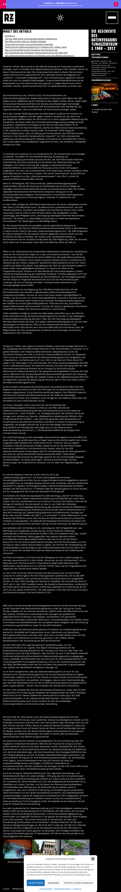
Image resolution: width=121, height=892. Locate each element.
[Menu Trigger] (112, 18)
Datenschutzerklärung (62, 889)
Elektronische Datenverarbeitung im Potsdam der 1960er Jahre (36, 47)
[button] (92, 858)
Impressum (77, 889)
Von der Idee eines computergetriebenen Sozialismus (31, 38)
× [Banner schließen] (116, 4)
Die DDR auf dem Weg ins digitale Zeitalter (25, 41)
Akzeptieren (35, 883)
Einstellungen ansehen (78, 883)
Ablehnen (53, 883)
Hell (60, 15)
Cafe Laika (96, 14)
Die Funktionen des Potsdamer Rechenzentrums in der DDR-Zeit (36, 52)
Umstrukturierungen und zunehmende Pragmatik (29, 44)
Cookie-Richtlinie (46, 889)
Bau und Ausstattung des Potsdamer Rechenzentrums (31, 50)
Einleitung (10, 36)
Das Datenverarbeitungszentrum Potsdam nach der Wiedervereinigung (39, 55)
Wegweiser (77, 14)
